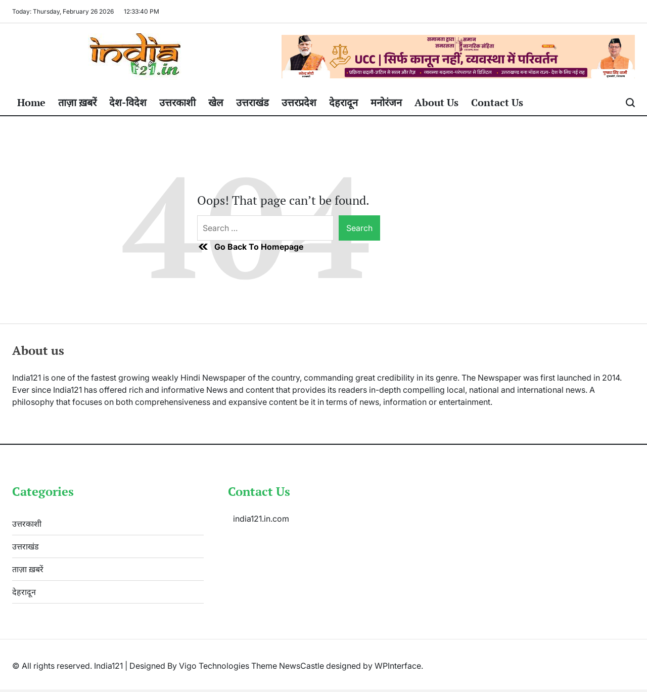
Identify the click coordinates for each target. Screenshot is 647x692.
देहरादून (343, 102)
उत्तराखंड (252, 102)
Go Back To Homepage (250, 247)
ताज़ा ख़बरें (77, 102)
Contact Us (497, 102)
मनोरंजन (386, 102)
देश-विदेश (128, 102)
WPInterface (398, 666)
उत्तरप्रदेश (299, 102)
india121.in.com (261, 519)
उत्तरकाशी (177, 102)
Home (31, 102)
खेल (215, 102)
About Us (436, 102)
